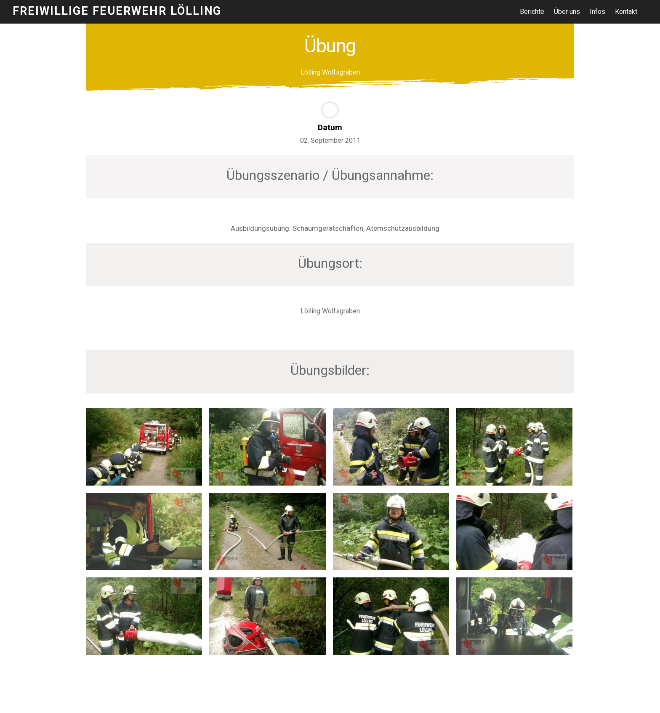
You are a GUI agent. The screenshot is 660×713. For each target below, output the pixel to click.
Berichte (532, 12)
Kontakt (627, 12)
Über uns (568, 12)
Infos (598, 12)
